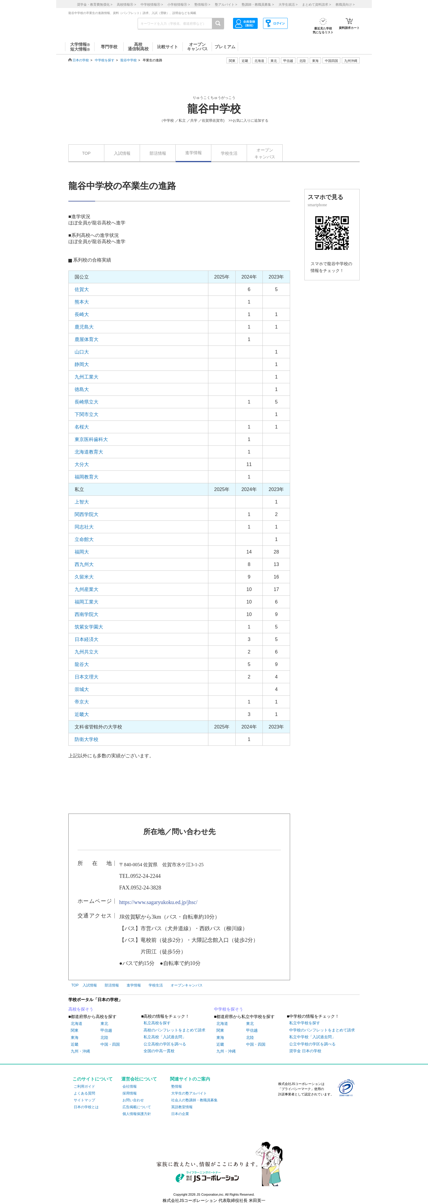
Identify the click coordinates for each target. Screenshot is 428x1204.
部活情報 (158, 153)
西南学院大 (86, 614)
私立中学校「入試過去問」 (312, 1037)
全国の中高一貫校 (159, 1051)
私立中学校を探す (304, 1023)
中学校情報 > (152, 4)
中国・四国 (110, 1044)
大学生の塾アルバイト (189, 1093)
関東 (74, 1030)
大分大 (82, 464)
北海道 (259, 60)
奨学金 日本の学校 (305, 1051)
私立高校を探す (157, 1023)
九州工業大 (86, 376)
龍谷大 (82, 664)
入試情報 (122, 153)
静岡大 (82, 364)
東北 (104, 1023)
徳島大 (82, 389)
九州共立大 (86, 651)
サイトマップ (84, 1100)
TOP (86, 153)
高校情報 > (126, 4)
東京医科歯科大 (91, 439)
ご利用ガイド (84, 1086)
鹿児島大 (84, 326)
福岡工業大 (86, 601)
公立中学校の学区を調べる (312, 1044)
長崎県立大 (86, 401)
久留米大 (84, 576)
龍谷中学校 (128, 60)
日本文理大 (86, 676)
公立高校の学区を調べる (165, 1044)
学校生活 (229, 153)
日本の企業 (180, 1114)
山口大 (82, 351)
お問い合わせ (133, 1100)
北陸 (104, 1037)
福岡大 (82, 551)
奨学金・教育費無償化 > (94, 4)
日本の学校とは (86, 1107)
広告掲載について (136, 1107)
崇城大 (82, 689)
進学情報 (193, 152)
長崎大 (82, 314)
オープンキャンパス (264, 153)
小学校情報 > (178, 4)
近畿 (74, 1044)
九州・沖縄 (80, 1051)
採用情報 (129, 1093)
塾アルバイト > (226, 4)
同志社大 (84, 526)
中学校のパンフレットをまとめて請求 (322, 1030)
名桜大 (82, 426)
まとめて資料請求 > (316, 4)
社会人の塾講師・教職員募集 (194, 1100)
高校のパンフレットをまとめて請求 (174, 1030)
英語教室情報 (182, 1107)
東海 (74, 1037)
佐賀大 (82, 289)
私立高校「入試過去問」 (165, 1037)
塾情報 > (202, 4)
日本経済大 (86, 639)
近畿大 (82, 714)
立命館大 (84, 539)
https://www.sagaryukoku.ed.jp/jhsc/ (158, 902)
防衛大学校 (86, 739)
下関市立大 (86, 414)
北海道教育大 (89, 451)
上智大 (82, 501)
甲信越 (106, 1030)
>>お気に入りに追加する (248, 120)
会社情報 (129, 1086)
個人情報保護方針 (136, 1114)
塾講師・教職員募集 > (258, 4)
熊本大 (82, 301)
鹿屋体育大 (86, 339)
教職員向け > (345, 4)
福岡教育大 (86, 476)
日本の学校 (81, 60)
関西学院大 (86, 514)
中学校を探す (104, 60)
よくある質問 (84, 1093)
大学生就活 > (288, 4)
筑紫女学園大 (89, 626)
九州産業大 (86, 589)
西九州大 (84, 564)
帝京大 (82, 701)
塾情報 (176, 1086)
